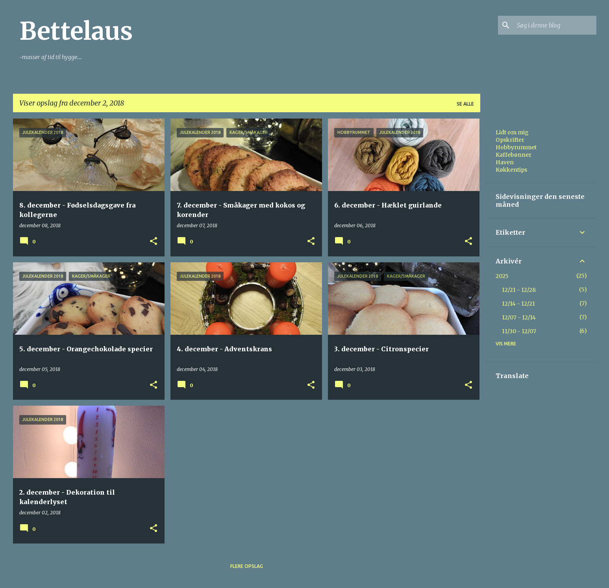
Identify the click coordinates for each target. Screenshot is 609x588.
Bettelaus (76, 31)
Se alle (465, 103)
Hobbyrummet (516, 147)
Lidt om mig (512, 132)
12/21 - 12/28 (519, 289)
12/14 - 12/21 (518, 303)
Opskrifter (510, 139)
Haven (505, 162)
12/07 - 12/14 (519, 317)
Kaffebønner (513, 154)
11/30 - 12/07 (519, 331)
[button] (153, 241)
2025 (502, 276)
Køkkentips (511, 169)
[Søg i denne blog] (555, 25)
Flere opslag (246, 566)
